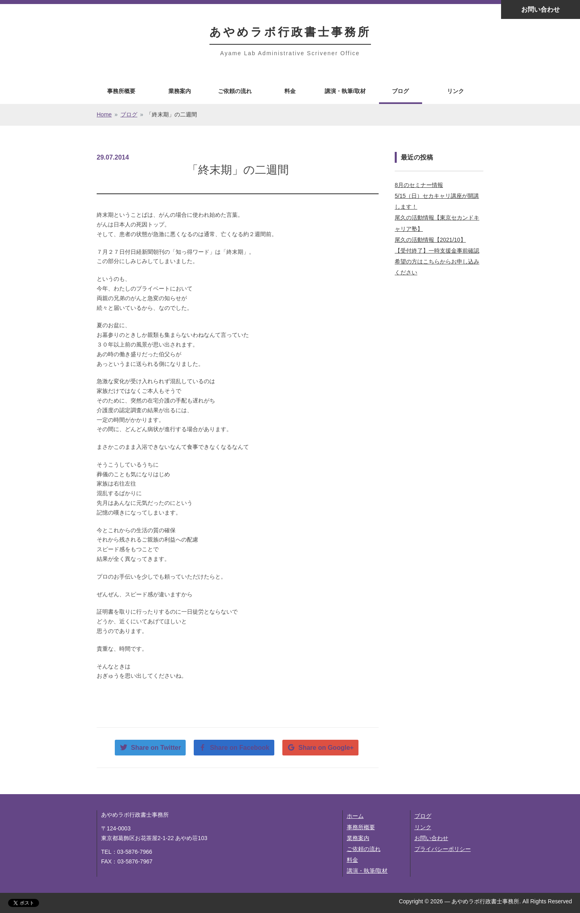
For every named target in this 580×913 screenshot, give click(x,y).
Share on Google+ (326, 747)
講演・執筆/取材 (345, 91)
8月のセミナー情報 (419, 185)
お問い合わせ (540, 9)
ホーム (355, 816)
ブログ (400, 91)
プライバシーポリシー (442, 849)
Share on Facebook (239, 747)
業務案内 (179, 91)
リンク (455, 91)
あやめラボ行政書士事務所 (290, 32)
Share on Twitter (156, 747)
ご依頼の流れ (235, 91)
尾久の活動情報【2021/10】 (430, 240)
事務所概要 (121, 91)
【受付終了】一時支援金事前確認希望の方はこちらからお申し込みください (437, 261)
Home (104, 114)
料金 (290, 91)
